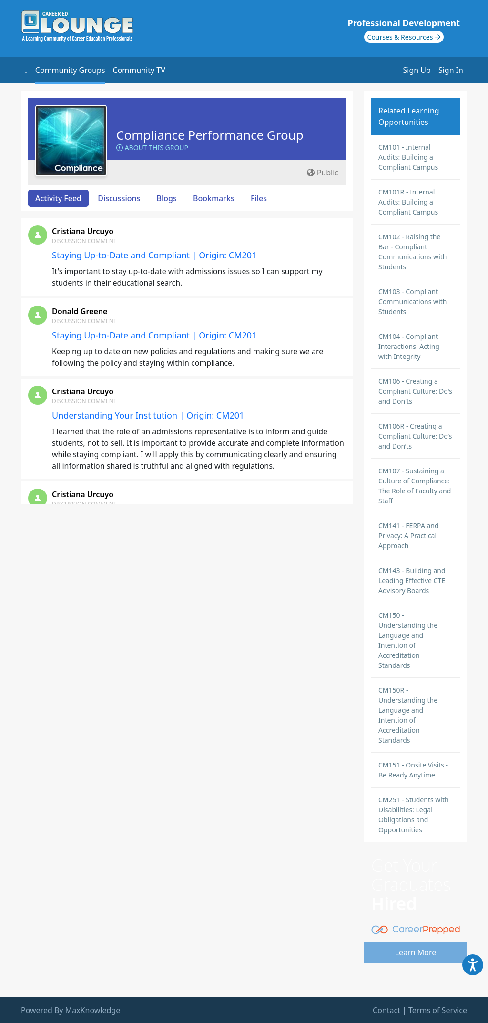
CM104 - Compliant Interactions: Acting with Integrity (408, 346)
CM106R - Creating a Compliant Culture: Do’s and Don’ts (415, 435)
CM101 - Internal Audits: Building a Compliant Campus (408, 157)
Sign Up (417, 70)
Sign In (450, 70)
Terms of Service (437, 1010)
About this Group (152, 147)
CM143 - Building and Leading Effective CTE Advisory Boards (412, 580)
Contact (386, 1010)
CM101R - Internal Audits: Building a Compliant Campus (408, 201)
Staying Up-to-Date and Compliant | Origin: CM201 (154, 255)
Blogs (167, 198)
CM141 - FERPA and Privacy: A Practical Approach (408, 535)
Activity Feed (58, 198)
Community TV (139, 70)
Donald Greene (79, 311)
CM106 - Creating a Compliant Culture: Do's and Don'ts (415, 391)
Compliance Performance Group (210, 134)
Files (259, 198)
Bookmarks (213, 198)
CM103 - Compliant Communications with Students (412, 301)
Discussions (119, 198)
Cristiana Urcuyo (82, 231)
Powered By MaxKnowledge (70, 1010)
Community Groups (70, 70)
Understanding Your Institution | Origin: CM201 (148, 415)
